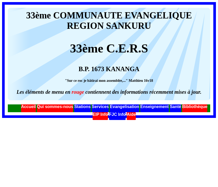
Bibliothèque (194, 106)
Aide (131, 114)
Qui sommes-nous (55, 106)
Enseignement (154, 106)
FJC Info (117, 114)
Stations (82, 106)
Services (100, 106)
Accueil (28, 106)
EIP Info (100, 114)
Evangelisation (124, 106)
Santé (175, 106)
